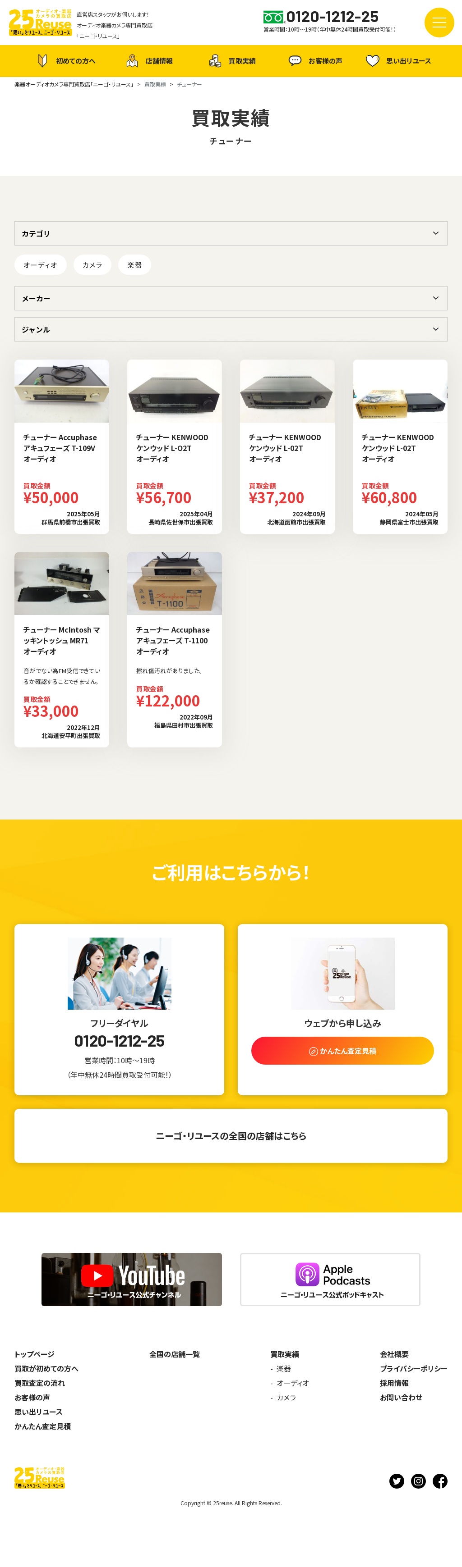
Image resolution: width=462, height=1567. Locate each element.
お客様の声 (314, 61)
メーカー (36, 298)
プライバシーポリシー (414, 1368)
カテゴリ (36, 233)
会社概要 (394, 1353)
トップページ (34, 1353)
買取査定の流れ (39, 1382)
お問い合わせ (401, 1397)
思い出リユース (397, 60)
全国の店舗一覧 (174, 1353)
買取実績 (231, 61)
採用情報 (394, 1382)
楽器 (134, 264)
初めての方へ (64, 61)
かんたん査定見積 (42, 1426)
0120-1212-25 (119, 1040)
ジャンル (36, 329)
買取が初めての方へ (46, 1368)
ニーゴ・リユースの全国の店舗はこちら (231, 1135)
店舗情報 (148, 61)
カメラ (93, 264)
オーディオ (40, 264)
